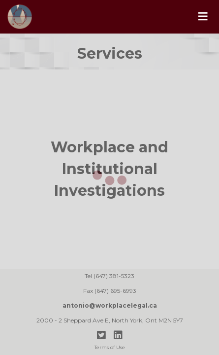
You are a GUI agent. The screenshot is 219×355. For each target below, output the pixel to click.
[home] (93, 17)
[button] (203, 17)
